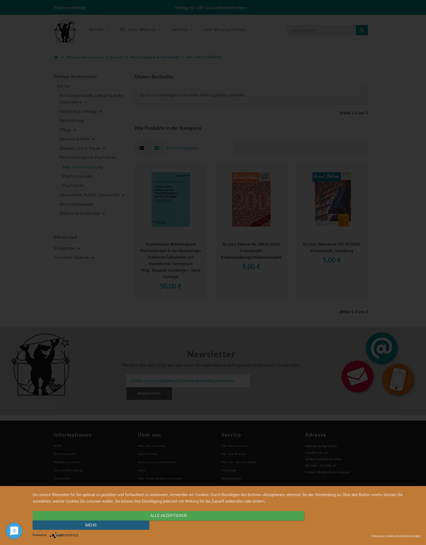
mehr (362, 525)
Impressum (378, 536)
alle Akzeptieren (168, 525)
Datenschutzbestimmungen (404, 536)
